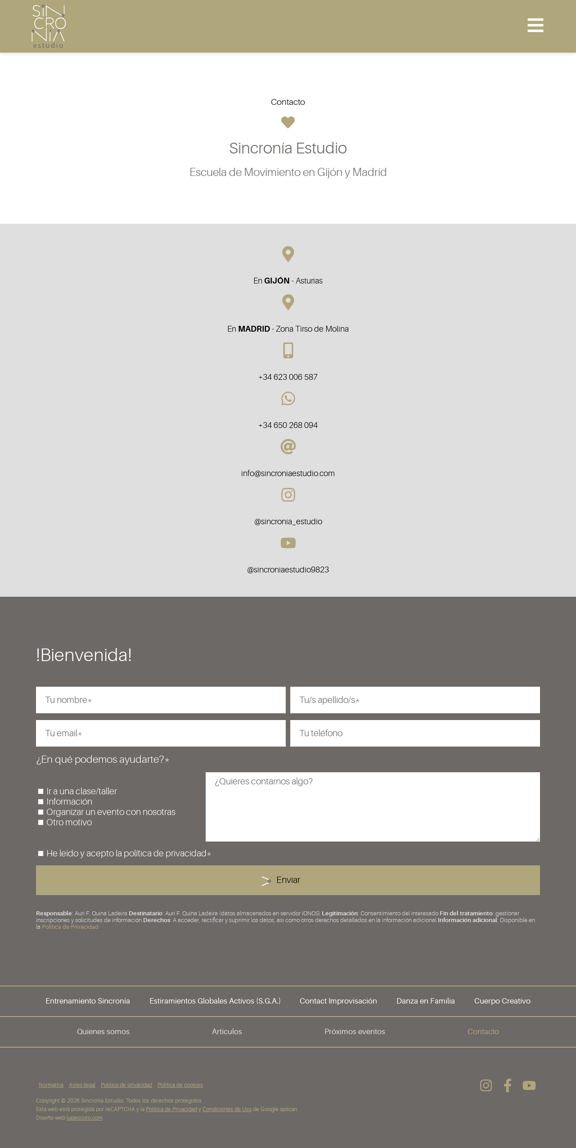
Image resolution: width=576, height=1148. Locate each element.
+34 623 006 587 (288, 377)
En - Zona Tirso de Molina (288, 328)
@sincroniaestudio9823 (288, 569)
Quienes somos (103, 1031)
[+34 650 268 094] (288, 398)
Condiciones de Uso (227, 1109)
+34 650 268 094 (288, 425)
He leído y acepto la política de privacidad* (129, 853)
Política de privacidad (126, 1085)
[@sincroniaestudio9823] (288, 543)
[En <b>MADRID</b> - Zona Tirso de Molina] (288, 302)
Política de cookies (180, 1085)
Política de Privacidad (70, 926)
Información (69, 802)
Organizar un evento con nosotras (111, 812)
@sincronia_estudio (288, 521)
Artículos (227, 1031)
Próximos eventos (354, 1031)
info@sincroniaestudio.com (288, 473)
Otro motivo (69, 822)
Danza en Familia (425, 1001)
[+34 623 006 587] (288, 350)
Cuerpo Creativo (502, 1001)
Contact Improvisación (338, 1001)
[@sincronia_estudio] (288, 495)
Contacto (483, 1031)
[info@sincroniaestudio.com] (288, 447)
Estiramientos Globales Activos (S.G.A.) (215, 1001)
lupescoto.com (85, 1118)
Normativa (51, 1085)
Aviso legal (82, 1085)
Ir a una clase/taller (81, 791)
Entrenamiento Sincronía (87, 1001)
